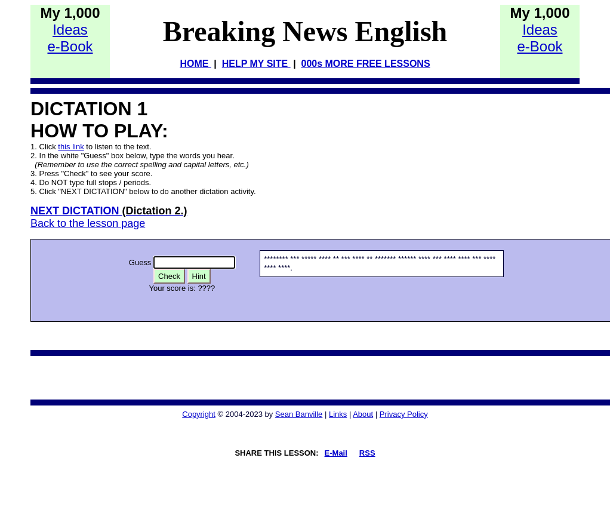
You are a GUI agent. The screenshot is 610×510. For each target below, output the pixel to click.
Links (338, 414)
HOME (195, 64)
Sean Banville (299, 414)
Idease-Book (70, 37)
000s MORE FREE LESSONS (365, 64)
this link (71, 146)
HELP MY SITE (256, 64)
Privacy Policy (404, 414)
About (363, 414)
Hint (199, 276)
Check (169, 276)
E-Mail (336, 452)
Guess (140, 262)
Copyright (198, 414)
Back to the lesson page (87, 223)
